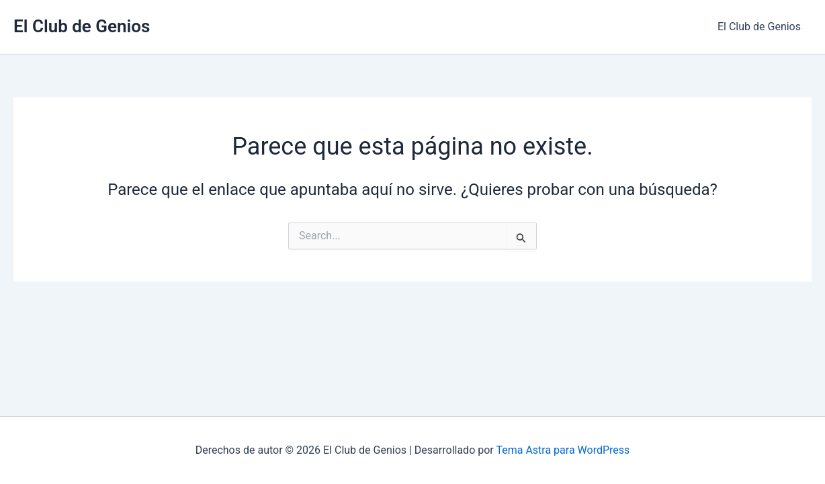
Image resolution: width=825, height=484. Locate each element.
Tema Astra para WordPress (562, 450)
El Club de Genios (81, 26)
